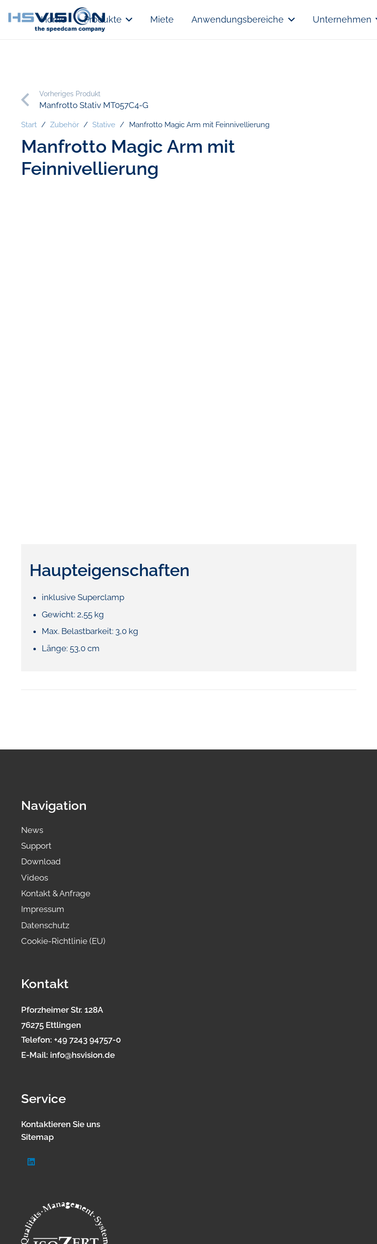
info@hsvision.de (82, 1055)
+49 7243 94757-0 (87, 1040)
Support (36, 846)
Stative (103, 124)
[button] (127, 19)
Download (41, 861)
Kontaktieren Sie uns (60, 1124)
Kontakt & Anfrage (55, 893)
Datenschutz (45, 925)
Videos (34, 878)
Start (29, 124)
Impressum (42, 909)
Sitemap (37, 1137)
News (32, 830)
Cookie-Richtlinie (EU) (63, 941)
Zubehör (64, 124)
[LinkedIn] (31, 1162)
